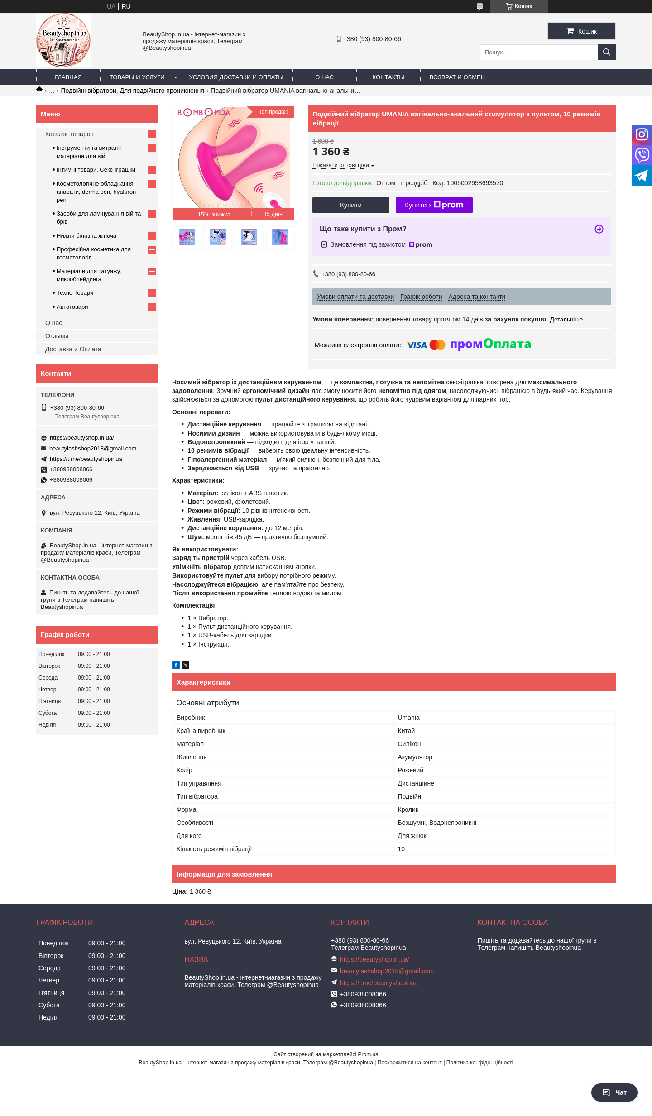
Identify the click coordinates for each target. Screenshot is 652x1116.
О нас (324, 77)
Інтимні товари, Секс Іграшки (96, 169)
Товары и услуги (137, 77)
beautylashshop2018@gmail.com (92, 448)
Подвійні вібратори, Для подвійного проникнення (132, 90)
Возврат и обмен (457, 77)
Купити (351, 205)
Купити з (434, 205)
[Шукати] (607, 52)
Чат (614, 1092)
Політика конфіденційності (479, 1062)
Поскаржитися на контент (410, 1062)
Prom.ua (368, 1054)
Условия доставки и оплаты (236, 77)
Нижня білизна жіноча (86, 235)
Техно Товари (75, 292)
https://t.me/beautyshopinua (86, 458)
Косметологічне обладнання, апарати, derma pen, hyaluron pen (96, 191)
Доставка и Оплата (73, 349)
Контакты (388, 77)
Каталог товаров (69, 134)
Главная (68, 77)
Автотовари (72, 306)
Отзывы (56, 336)
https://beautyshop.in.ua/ (82, 437)
